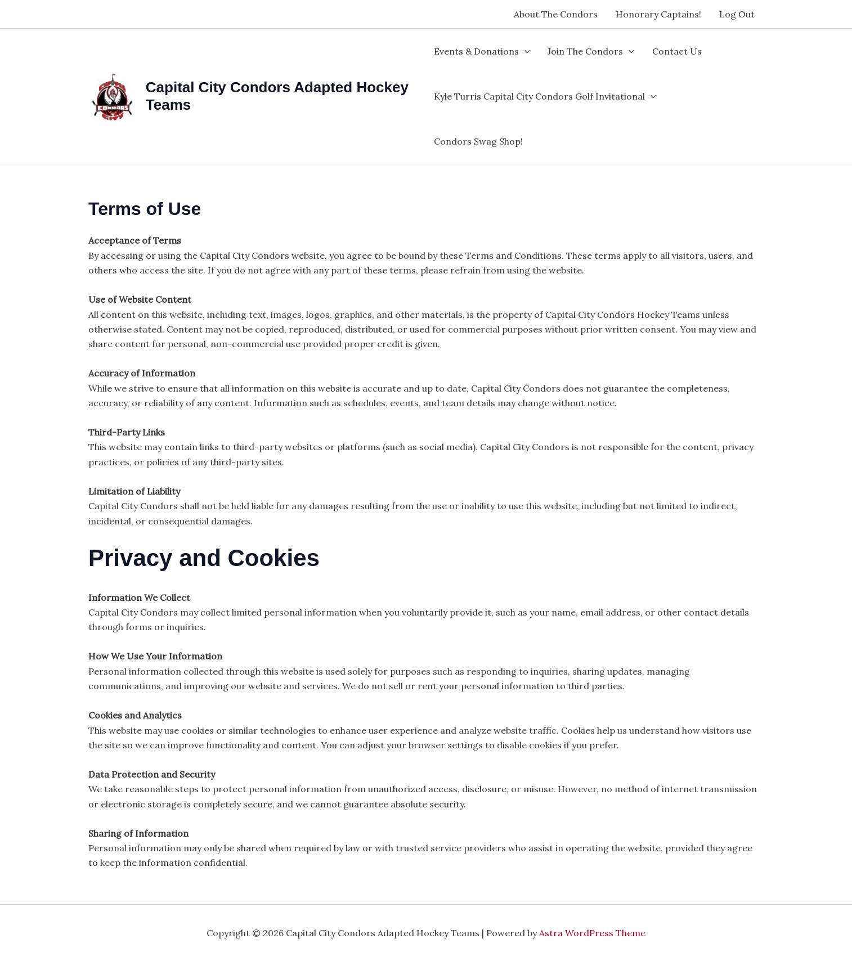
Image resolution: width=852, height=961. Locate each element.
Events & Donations (482, 51)
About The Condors (556, 14)
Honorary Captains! (658, 14)
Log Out (737, 14)
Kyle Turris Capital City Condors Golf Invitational (545, 96)
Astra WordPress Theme (592, 932)
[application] (524, 51)
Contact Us (677, 51)
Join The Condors (591, 51)
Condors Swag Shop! (478, 141)
